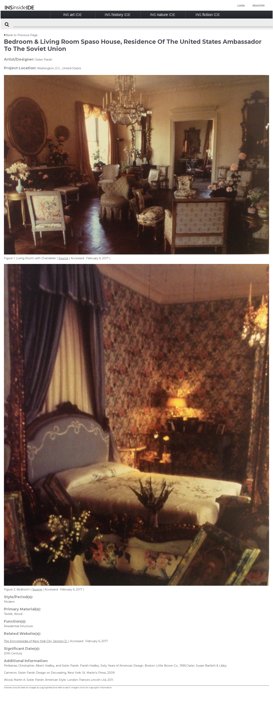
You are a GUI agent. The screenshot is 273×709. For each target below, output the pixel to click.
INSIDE (72, 14)
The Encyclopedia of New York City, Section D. (36, 641)
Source (63, 258)
